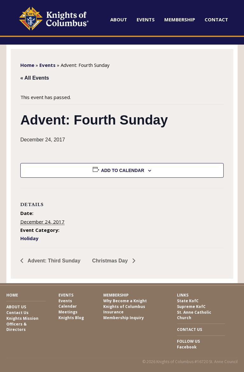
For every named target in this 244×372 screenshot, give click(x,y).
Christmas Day (110, 260)
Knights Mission (22, 318)
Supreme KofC (191, 306)
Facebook (187, 347)
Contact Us (17, 312)
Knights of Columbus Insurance (124, 309)
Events (146, 19)
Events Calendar (67, 303)
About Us (16, 307)
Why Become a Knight (125, 301)
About (118, 19)
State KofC (188, 301)
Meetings (68, 312)
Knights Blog (71, 317)
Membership (179, 19)
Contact (216, 19)
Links (182, 295)
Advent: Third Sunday (53, 260)
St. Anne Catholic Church (194, 315)
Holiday (29, 238)
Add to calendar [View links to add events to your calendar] (122, 170)
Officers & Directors (16, 326)
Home (27, 65)
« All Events (34, 78)
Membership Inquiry (123, 317)
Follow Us (188, 341)
